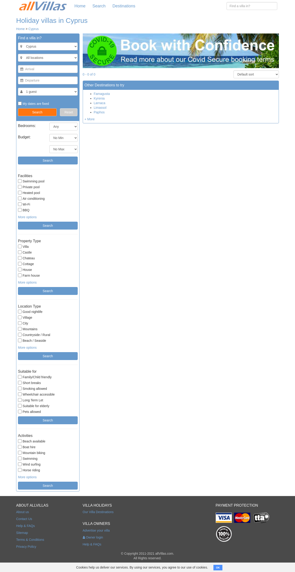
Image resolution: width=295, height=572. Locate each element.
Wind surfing (29, 464)
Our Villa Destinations (98, 512)
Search (99, 6)
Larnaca (100, 103)
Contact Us (24, 519)
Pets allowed (29, 412)
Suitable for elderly (33, 406)
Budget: (24, 137)
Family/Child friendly (35, 377)
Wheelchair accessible (36, 394)
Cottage (26, 264)
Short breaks (29, 383)
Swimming (28, 458)
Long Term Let (30, 400)
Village (25, 317)
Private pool (29, 187)
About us (22, 512)
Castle (25, 252)
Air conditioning (31, 198)
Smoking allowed (32, 388)
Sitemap (22, 533)
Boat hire (26, 447)
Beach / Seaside (32, 340)
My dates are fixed (33, 104)
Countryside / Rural (34, 335)
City (23, 323)
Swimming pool (31, 181)
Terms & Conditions (30, 540)
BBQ (24, 210)
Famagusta (102, 94)
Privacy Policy (26, 546)
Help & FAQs (25, 526)
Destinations (123, 6)
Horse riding (29, 470)
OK (218, 567)
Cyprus (33, 29)
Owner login (93, 537)
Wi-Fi (24, 204)
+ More (90, 119)
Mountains (28, 329)
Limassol (100, 107)
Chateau (26, 258)
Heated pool (29, 193)
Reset (69, 112)
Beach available (31, 441)
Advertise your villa (96, 530)
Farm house (29, 275)
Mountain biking (31, 453)
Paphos (99, 112)
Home (80, 6)
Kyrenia (99, 98)
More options (27, 217)
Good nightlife (30, 312)
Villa (23, 246)
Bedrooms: (27, 126)
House (25, 270)
